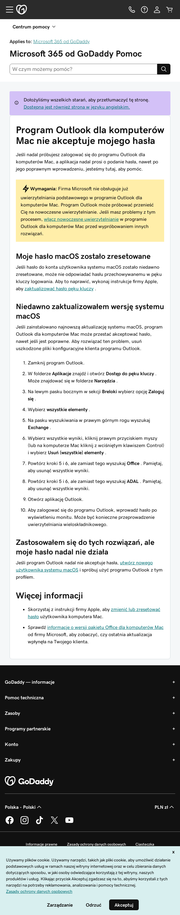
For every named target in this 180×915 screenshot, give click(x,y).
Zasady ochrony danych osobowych (96, 844)
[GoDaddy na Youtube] (69, 823)
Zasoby (12, 713)
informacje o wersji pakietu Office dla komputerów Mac (105, 627)
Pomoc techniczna (24, 697)
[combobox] (83, 69)
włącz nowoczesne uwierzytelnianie (81, 219)
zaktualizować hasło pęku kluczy (59, 288)
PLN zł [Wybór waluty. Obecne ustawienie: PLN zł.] (165, 807)
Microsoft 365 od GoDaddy (61, 41)
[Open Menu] (7, 9)
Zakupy (13, 759)
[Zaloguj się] (157, 9)
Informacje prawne (41, 844)
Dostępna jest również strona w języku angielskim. (77, 106)
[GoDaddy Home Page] (29, 781)
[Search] (163, 69)
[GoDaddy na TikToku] (39, 823)
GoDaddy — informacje (29, 682)
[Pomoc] (144, 9)
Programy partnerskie (28, 728)
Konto (11, 744)
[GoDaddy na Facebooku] (9, 823)
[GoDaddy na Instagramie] (24, 823)
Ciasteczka (144, 844)
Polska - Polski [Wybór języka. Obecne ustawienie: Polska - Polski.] (24, 807)
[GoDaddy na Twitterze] (54, 823)
